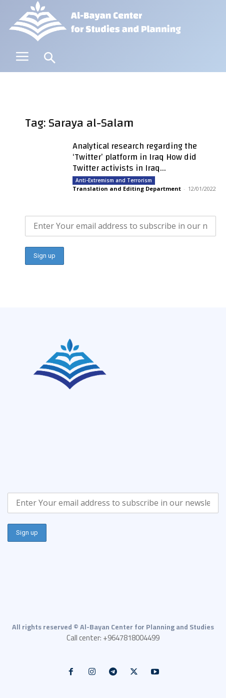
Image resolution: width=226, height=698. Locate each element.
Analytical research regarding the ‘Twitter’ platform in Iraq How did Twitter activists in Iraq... (134, 157)
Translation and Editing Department (126, 188)
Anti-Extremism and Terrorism (114, 180)
